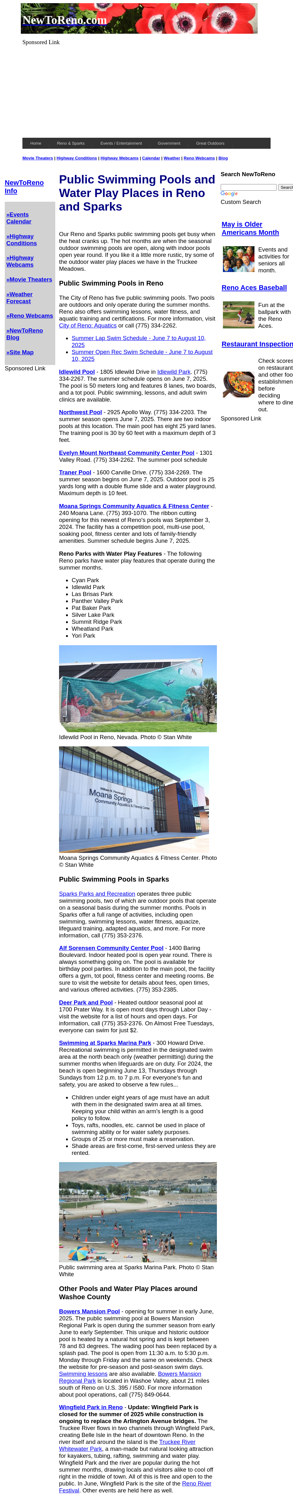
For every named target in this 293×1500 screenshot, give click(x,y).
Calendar (151, 158)
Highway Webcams (119, 158)
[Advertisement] (146, 90)
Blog (223, 158)
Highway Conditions (77, 158)
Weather (172, 158)
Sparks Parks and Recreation (97, 893)
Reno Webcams (199, 158)
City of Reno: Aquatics (88, 325)
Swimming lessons (83, 1373)
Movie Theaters (37, 158)
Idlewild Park (173, 371)
